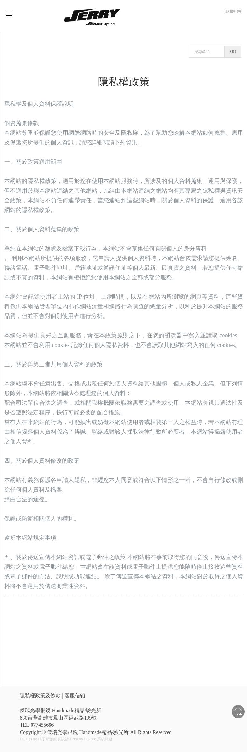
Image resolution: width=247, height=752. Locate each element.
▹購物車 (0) (233, 11)
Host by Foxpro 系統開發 (91, 739)
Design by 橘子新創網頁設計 (45, 739)
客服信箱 (75, 695)
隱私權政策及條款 (40, 695)
